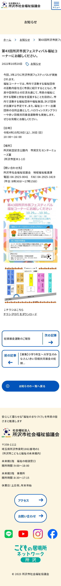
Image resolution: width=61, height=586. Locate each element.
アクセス (23, 500)
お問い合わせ (27, 516)
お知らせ (25, 40)
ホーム (7, 40)
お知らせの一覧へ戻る (32, 386)
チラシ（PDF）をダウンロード (20, 314)
